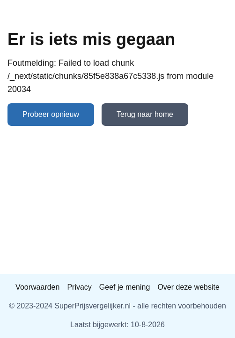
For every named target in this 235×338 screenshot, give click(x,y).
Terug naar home (145, 114)
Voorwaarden (37, 287)
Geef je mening (124, 287)
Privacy (79, 287)
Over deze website (188, 287)
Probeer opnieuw (50, 114)
